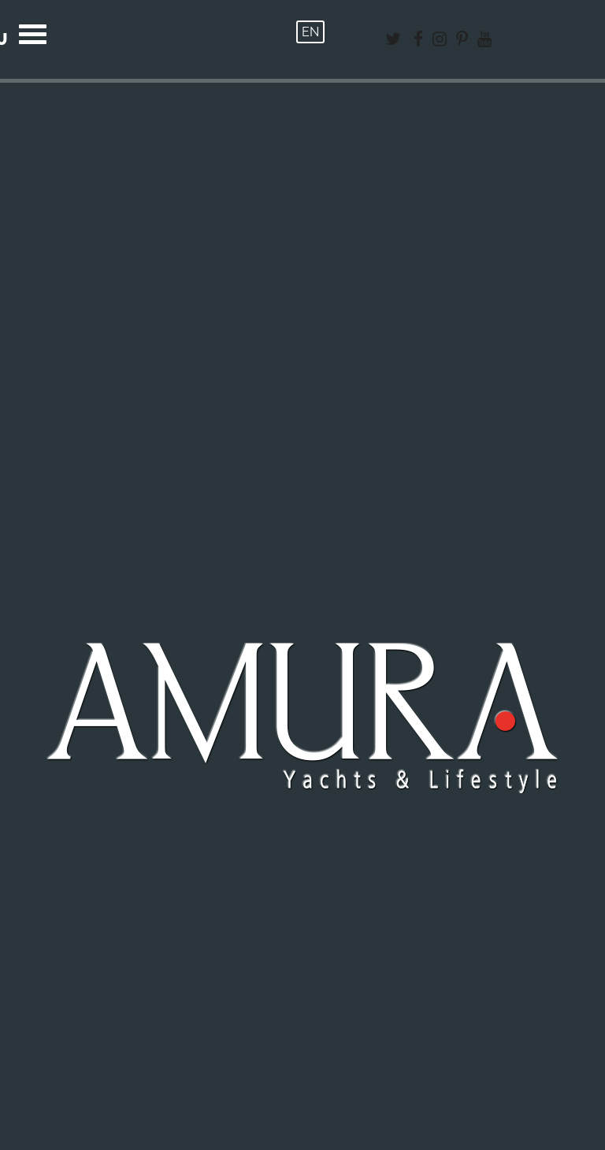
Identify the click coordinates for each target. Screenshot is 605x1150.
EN (310, 31)
